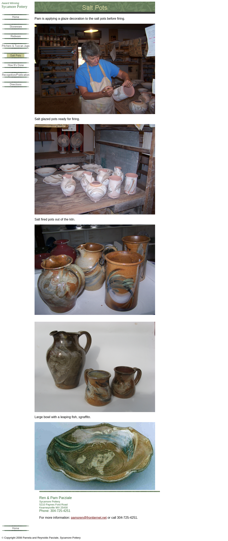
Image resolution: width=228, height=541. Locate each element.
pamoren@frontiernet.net (89, 517)
